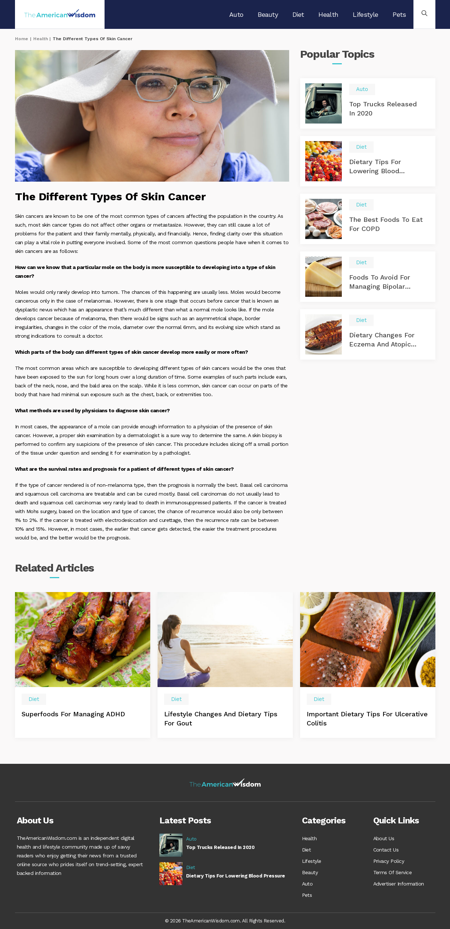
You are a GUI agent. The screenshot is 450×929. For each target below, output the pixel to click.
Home (21, 38)
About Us (383, 838)
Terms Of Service (392, 871)
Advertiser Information (398, 882)
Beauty (268, 14)
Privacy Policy (388, 860)
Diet (298, 14)
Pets (399, 14)
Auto (236, 14)
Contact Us (386, 849)
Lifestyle (365, 14)
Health (328, 14)
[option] (82, 665)
